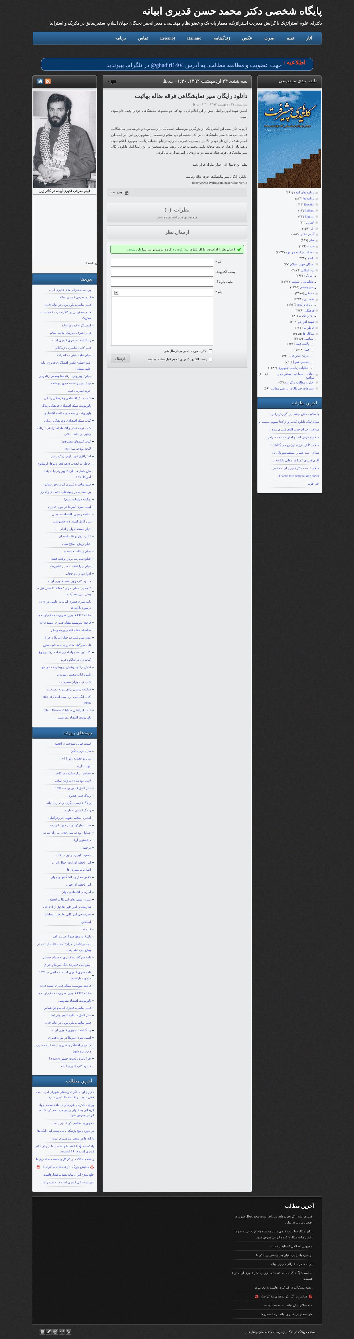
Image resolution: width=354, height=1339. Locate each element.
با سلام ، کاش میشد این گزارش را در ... (294, 414)
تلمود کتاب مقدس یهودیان (74, 674)
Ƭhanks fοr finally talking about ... (297, 475)
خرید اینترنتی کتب (79, 390)
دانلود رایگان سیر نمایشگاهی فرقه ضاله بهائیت (191, 96)
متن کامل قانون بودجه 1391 (73, 788)
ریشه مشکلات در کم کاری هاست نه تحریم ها (65, 1159)
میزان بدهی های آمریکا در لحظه (70, 899)
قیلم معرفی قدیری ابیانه (75, 297)
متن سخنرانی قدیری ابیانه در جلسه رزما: (68, 1182)
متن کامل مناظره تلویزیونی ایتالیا (70, 1015)
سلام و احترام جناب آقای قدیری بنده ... (294, 429)
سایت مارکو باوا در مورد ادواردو (70, 825)
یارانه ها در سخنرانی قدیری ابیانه (73, 1138)
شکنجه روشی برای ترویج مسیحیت (68, 689)
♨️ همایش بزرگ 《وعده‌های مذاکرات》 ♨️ (65, 1166)
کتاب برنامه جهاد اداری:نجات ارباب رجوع (65, 652)
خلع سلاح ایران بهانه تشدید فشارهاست (68, 1174)
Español (167, 38)
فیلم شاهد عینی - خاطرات (74, 355)
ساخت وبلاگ (306, 1332)
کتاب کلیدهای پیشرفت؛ (76, 441)
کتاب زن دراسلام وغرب (75, 659)
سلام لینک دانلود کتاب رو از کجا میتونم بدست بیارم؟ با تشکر (280, 421)
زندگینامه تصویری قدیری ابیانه (71, 340)
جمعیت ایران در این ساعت (73, 855)
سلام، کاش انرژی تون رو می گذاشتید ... (293, 445)
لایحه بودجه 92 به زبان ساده (73, 780)
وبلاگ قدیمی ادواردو (78, 810)
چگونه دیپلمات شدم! (77, 499)
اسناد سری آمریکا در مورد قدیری (69, 506)
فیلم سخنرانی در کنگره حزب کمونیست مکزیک (65, 315)
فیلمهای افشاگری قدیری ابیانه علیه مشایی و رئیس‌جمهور (63, 1048)
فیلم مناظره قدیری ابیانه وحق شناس (67, 484)
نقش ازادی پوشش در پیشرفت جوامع (66, 667)
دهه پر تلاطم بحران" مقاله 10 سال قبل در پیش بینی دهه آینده (64, 947)
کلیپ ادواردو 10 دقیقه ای (74, 536)
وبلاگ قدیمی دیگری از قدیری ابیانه (68, 802)
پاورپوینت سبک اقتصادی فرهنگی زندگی (65, 405)
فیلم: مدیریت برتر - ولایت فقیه (71, 558)
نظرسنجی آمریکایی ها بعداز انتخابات (67, 914)
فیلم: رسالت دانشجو (77, 551)
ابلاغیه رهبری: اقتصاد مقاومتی (71, 514)
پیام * (219, 291)
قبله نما (86, 929)
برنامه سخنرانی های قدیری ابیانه (70, 289)
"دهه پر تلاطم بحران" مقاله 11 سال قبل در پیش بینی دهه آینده (63, 591)
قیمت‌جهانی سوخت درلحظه (73, 743)
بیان (185, 249)
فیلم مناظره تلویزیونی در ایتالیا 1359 (67, 304)
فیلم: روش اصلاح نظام (76, 543)
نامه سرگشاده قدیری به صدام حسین (67, 645)
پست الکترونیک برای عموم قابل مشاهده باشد (177, 359)
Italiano (194, 38)
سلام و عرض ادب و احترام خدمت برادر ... (292, 437)
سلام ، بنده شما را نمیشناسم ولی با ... (295, 452)
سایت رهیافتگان (81, 751)
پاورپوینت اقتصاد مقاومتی (74, 717)
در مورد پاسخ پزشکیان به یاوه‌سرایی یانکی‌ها (65, 1130)
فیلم (290, 38)
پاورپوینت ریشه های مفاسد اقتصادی (67, 413)
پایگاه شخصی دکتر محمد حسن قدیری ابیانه (232, 11)
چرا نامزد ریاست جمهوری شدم (70, 383)
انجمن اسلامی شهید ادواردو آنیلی (69, 817)
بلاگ (291, 1332)
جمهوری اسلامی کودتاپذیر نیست (73, 1123)
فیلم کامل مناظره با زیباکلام (73, 347)
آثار (309, 38)
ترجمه (87, 847)
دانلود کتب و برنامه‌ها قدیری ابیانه (69, 581)
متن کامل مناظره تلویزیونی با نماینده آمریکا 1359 (67, 474)
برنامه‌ (120, 38)
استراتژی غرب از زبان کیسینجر (71, 456)
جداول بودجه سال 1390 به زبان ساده (67, 832)
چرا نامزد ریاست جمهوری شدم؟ (70, 1058)
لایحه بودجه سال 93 (78, 448)
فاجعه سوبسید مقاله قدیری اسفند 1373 (65, 622)
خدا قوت (313, 483)
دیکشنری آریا (82, 840)
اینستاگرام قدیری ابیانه (76, 325)
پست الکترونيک (225, 271)
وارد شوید (134, 249)
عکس (247, 38)
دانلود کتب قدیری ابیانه (76, 1066)
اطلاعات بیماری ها (79, 869)
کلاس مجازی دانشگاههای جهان (71, 877)
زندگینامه (222, 38)
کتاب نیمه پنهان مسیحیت (75, 682)
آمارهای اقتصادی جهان (76, 892)
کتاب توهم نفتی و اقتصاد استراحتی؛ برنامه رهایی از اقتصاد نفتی (64, 431)
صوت (269, 38)
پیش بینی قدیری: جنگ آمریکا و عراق (67, 637)
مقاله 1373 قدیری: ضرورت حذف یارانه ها (64, 615)
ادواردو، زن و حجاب (78, 573)
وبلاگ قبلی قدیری (79, 795)
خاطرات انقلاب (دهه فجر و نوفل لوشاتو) (64, 463)
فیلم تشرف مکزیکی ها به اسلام (70, 332)
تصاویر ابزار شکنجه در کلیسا (72, 773)
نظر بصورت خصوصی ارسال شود (185, 351)
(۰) (168, 210)
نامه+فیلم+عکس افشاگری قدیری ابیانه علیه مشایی (65, 365)
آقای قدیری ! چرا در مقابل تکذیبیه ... (295, 460)
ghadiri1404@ (167, 65)
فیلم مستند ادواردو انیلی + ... (72, 528)
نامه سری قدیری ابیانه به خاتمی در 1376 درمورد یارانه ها (65, 604)
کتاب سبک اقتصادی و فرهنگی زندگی (67, 398)
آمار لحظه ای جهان (78, 884)
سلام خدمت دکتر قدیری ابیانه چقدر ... (294, 468)
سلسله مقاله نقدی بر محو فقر (71, 630)
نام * (219, 261)
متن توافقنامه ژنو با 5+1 (75, 758)
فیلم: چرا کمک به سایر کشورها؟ (70, 566)
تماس (143, 38)
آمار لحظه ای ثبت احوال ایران (71, 862)
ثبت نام (177, 249)
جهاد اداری (84, 766)
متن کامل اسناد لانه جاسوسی (72, 521)
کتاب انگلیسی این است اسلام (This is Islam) (66, 699)
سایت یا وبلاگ (225, 281)
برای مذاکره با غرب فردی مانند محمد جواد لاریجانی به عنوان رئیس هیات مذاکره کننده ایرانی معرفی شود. (66, 1110)
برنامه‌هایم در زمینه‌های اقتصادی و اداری (65, 492)
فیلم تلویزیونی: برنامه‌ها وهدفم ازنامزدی (65, 376)
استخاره (86, 921)
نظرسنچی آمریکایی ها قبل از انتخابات (67, 907)
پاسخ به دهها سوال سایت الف (72, 936)
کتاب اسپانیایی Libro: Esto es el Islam (67, 710)
